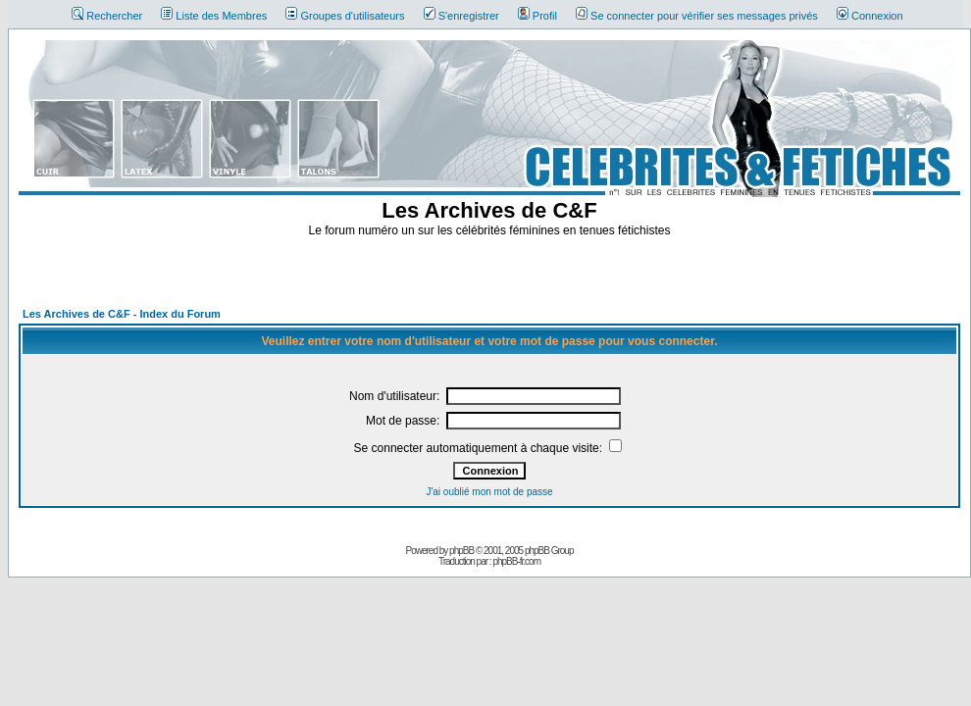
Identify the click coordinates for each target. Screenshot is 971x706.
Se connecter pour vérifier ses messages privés (697, 16)
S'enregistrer (461, 16)
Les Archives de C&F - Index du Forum (122, 314)
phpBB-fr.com (516, 561)
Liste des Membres (214, 16)
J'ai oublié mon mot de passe (489, 491)
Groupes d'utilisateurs (344, 16)
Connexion (870, 16)
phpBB (461, 550)
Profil (537, 16)
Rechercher (107, 16)
